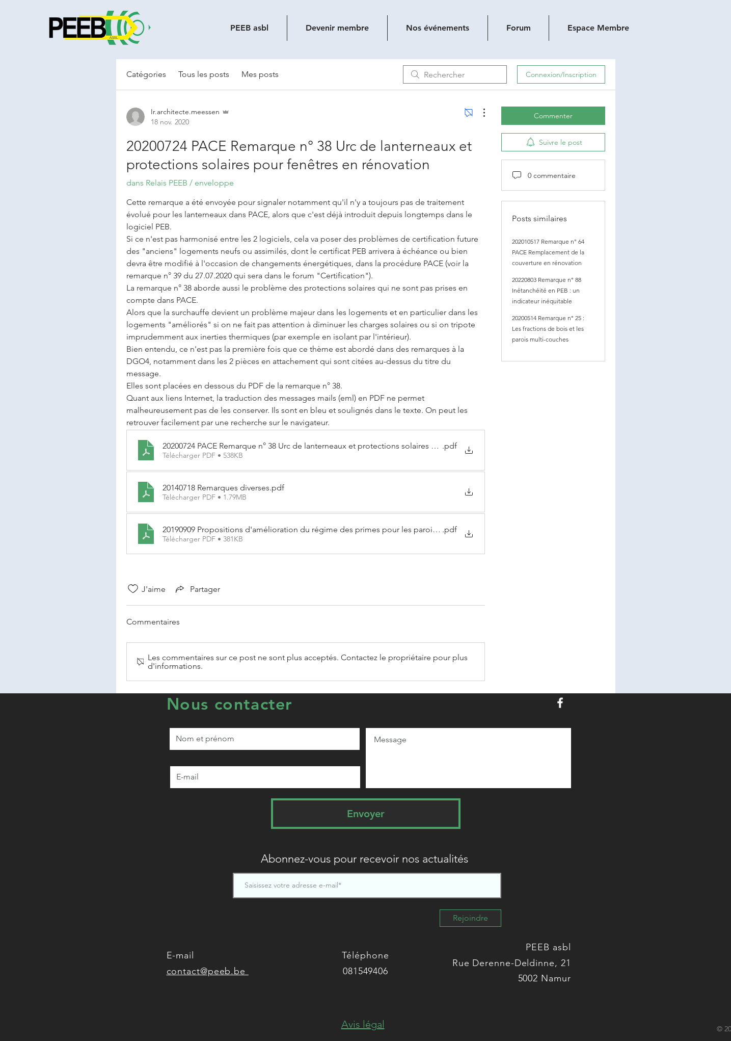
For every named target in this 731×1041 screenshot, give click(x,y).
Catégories (146, 74)
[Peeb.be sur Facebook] (560, 703)
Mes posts (260, 74)
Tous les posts (203, 74)
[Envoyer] (366, 813)
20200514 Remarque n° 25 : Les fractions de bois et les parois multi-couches (548, 328)
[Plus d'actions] (479, 113)
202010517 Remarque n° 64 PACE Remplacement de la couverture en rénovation (548, 252)
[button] (363, 1024)
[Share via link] (197, 589)
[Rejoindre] (470, 918)
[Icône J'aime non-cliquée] (133, 589)
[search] (455, 74)
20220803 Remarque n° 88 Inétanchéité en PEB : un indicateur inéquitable (546, 290)
